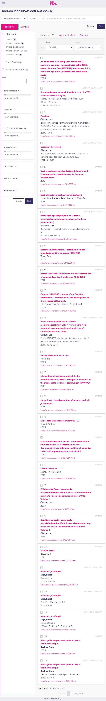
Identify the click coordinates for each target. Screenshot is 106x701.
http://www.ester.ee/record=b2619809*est (57, 458)
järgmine (79, 693)
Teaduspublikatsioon (17, 69)
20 (45, 546)
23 (45, 612)
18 (45, 485)
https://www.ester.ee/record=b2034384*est (58, 311)
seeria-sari (10, 166)
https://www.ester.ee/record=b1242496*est (57, 629)
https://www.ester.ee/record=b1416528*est (57, 81)
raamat (11, 39)
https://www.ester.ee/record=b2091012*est (57, 431)
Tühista (90, 26)
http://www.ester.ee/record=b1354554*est (57, 540)
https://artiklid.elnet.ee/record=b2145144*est (58, 239)
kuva (48, 42)
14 (45, 396)
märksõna (10, 147)
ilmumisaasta (11, 91)
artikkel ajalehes (15, 47)
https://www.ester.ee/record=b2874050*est (58, 478)
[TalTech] (53, 3)
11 (45, 317)
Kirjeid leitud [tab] (47, 35)
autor (8, 109)
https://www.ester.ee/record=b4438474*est (58, 410)
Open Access (14, 62)
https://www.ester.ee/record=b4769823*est (58, 681)
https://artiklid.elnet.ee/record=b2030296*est (59, 585)
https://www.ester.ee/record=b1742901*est (57, 263)
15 (45, 417)
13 (45, 372)
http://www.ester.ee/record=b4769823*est (57, 205)
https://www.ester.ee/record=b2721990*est (57, 561)
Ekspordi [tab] (84, 35)
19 (45, 516)
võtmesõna (11, 190)
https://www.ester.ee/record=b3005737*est (58, 184)
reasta (77, 42)
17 (45, 464)
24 (45, 636)
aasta (4, 77)
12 (45, 351)
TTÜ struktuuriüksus (15, 128)
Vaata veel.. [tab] (67, 35)
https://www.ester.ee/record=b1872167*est (57, 509)
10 (45, 290)
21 (45, 567)
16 (45, 437)
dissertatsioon (14, 54)
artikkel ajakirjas (15, 43)
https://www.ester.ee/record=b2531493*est (57, 365)
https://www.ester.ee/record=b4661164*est (57, 136)
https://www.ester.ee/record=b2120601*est (57, 654)
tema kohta (11, 178)
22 (45, 591)
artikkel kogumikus (16, 51)
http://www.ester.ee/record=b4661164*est (57, 389)
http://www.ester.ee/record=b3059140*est (57, 283)
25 (45, 660)
